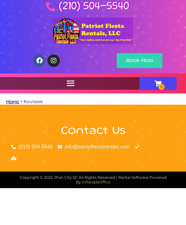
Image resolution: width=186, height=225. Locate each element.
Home (12, 102)
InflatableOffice (96, 182)
